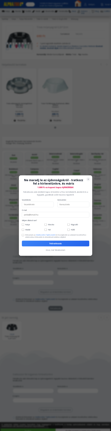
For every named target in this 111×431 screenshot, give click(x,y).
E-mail (24, 210)
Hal (49, 230)
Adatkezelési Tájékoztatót (45, 235)
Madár (27, 230)
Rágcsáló (74, 224)
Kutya (27, 224)
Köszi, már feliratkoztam (55, 250)
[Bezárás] (88, 179)
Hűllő (73, 230)
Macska (51, 224)
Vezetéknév (26, 200)
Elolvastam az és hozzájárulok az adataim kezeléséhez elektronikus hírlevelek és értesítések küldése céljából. (55, 236)
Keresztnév (61, 200)
